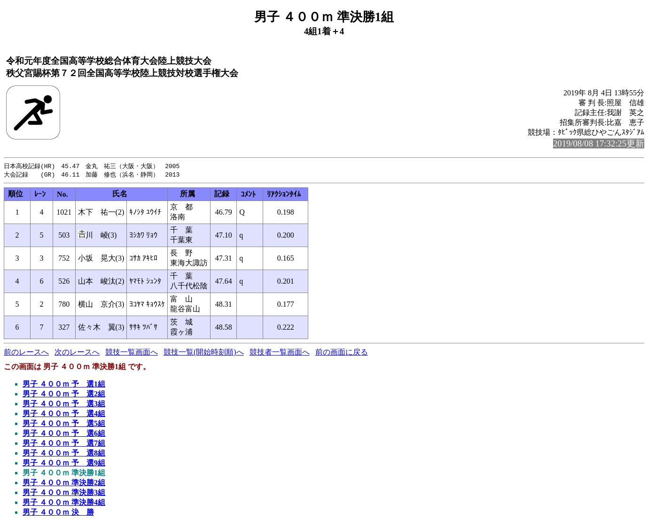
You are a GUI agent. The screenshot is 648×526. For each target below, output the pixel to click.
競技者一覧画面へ (280, 353)
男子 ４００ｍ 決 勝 (58, 513)
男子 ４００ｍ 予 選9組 (64, 464)
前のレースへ (26, 353)
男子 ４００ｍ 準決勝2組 (64, 483)
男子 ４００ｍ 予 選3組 (64, 405)
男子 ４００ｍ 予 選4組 (64, 414)
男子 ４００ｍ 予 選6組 (64, 434)
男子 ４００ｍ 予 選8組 (64, 454)
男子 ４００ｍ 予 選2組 (64, 395)
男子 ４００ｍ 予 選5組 (64, 424)
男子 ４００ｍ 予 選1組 (64, 385)
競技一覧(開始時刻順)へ (204, 353)
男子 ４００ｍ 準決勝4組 (64, 503)
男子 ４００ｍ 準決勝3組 (64, 493)
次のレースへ (77, 353)
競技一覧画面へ (131, 353)
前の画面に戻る (341, 353)
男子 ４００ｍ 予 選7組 (64, 444)
